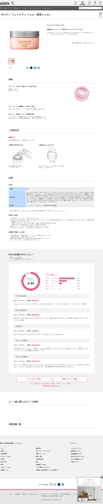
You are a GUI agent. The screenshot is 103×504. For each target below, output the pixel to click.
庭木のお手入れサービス (77, 456)
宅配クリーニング (40, 453)
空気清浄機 (4, 453)
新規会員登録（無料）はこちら (51, 385)
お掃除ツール (4, 470)
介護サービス (74, 462)
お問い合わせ (33, 494)
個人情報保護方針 (65, 494)
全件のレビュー (55, 274)
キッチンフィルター (6, 456)
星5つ (48, 278)
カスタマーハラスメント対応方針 (49, 494)
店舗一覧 (24, 494)
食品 (37, 462)
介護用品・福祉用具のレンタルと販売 (46, 470)
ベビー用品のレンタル (42, 467)
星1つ (48, 288)
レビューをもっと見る (34, 379)
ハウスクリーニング (76, 448)
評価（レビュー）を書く (70, 379)
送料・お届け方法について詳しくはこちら (82, 43)
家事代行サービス (76, 451)
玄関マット (4, 451)
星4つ (48, 281)
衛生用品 (38, 448)
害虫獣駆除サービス (76, 453)
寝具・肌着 (39, 456)
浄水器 (2, 459)
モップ (2, 448)
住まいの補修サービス (77, 459)
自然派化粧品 (39, 459)
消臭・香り (4, 462)
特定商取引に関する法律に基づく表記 (52, 496)
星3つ (48, 283)
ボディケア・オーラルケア (43, 451)
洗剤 (2, 464)
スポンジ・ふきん (5, 467)
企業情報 (17, 494)
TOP (11, 494)
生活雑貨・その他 (40, 464)
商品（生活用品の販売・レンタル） (11, 443)
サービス (72, 443)
